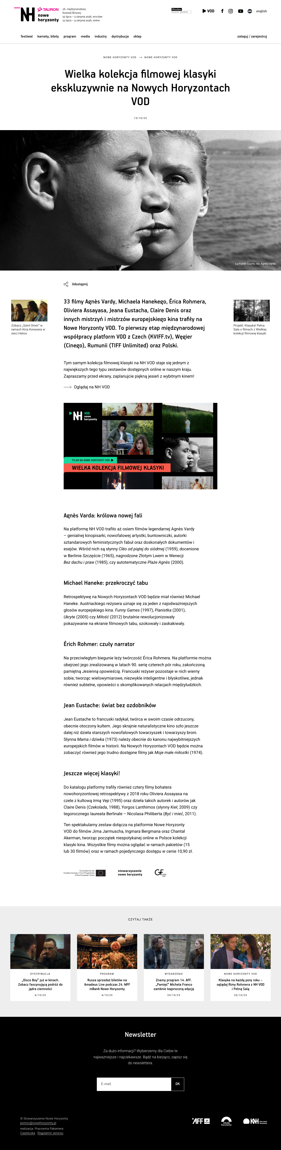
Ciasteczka (27, 1133)
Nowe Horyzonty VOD (120, 57)
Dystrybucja (120, 36)
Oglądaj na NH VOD (92, 386)
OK (177, 1084)
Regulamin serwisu (50, 1133)
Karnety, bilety (48, 36)
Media (85, 36)
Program (70, 36)
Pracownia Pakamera (49, 1128)
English (261, 11)
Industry (101, 36)
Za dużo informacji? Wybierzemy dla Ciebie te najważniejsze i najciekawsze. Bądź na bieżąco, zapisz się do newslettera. (140, 1057)
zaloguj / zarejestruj (252, 36)
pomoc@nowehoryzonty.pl (38, 1123)
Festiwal (27, 36)
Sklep (137, 36)
